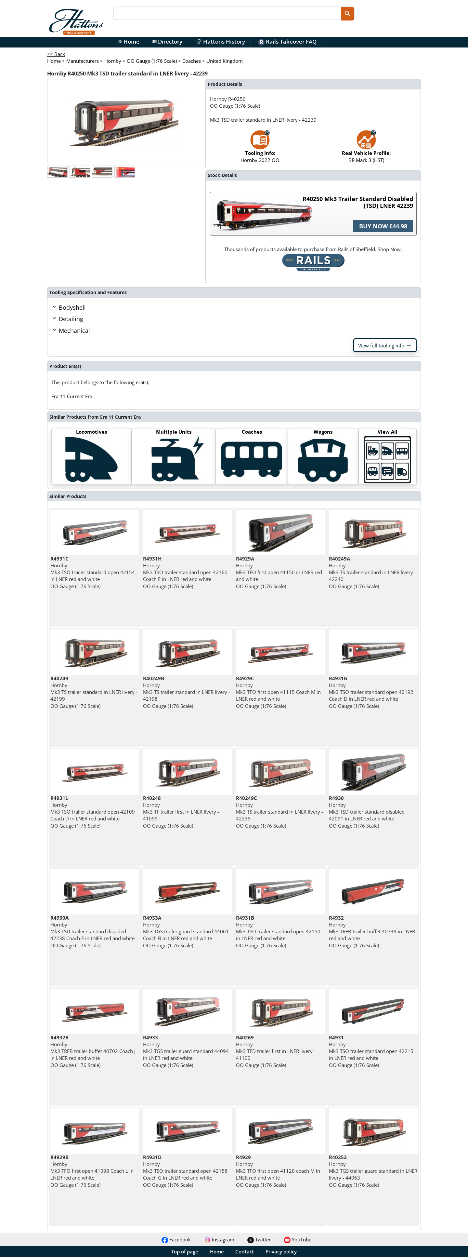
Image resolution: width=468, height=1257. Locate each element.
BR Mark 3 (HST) (366, 149)
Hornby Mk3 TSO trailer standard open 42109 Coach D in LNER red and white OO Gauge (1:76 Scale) (92, 812)
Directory (167, 41)
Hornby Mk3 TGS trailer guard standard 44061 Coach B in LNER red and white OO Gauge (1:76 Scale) (186, 931)
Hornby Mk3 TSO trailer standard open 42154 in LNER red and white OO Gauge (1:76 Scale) (92, 572)
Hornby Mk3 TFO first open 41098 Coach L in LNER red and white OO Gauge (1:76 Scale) (92, 1171)
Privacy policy (281, 1251)
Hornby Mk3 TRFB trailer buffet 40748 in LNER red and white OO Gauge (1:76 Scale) (372, 931)
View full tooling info (385, 345)
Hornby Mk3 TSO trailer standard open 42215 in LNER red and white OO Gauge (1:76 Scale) (371, 1051)
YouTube (297, 1239)
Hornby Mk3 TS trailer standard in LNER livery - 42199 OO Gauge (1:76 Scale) (93, 692)
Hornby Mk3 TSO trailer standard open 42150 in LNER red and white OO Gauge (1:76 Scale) (278, 931)
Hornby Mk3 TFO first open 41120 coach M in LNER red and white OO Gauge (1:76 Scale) (278, 1171)
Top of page (184, 1251)
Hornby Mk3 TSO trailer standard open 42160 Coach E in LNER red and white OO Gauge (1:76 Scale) (185, 572)
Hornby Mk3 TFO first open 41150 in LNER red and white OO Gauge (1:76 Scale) (279, 572)
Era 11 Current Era (71, 396)
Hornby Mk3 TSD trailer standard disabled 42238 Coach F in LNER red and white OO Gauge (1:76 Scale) (92, 931)
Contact (244, 1251)
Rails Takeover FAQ (287, 41)
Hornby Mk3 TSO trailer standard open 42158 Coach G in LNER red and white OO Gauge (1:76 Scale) (185, 1171)
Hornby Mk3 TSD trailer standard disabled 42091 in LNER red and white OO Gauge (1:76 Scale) (367, 812)
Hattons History (220, 41)
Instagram (219, 1239)
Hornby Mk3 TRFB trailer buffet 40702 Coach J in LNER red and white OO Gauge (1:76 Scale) (93, 1051)
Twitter (259, 1239)
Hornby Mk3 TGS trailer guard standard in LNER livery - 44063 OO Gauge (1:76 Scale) (373, 1171)
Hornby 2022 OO (260, 149)
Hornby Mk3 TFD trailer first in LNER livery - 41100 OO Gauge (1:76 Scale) (276, 1051)
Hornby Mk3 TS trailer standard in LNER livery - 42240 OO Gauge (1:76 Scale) (372, 572)
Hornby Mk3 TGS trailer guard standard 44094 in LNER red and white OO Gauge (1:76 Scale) (186, 1051)
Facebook (176, 1239)
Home (128, 41)
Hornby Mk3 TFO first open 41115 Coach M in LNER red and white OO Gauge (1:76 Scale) (278, 692)
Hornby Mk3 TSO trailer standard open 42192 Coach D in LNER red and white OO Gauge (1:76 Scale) (371, 692)
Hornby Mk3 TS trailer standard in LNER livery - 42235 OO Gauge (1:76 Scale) (279, 812)
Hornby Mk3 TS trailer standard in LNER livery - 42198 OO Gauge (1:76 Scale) (186, 692)
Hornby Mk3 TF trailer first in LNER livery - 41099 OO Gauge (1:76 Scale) (181, 812)
